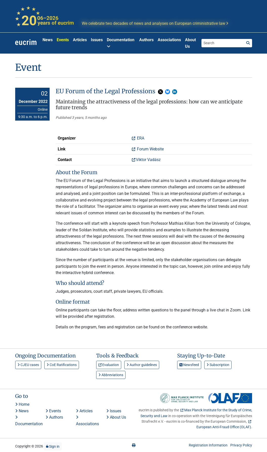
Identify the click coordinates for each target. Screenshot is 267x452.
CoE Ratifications (62, 365)
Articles (80, 39)
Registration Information (208, 445)
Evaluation (108, 365)
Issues (97, 39)
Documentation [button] (120, 42)
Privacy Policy (241, 445)
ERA (140, 138)
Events (63, 39)
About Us (190, 43)
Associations (169, 39)
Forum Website (150, 149)
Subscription (218, 365)
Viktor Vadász (148, 159)
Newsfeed (189, 365)
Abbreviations (110, 375)
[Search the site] (222, 43)
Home (22, 404)
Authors (146, 39)
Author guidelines (142, 365)
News (48, 39)
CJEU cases (28, 365)
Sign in (52, 446)
